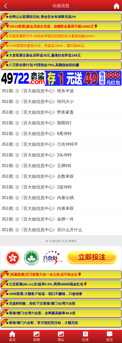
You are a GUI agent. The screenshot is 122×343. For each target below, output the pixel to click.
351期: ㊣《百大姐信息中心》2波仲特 (37, 187)
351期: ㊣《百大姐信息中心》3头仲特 (37, 155)
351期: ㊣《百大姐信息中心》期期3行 (37, 123)
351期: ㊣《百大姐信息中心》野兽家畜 (38, 112)
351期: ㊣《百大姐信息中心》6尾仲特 (37, 133)
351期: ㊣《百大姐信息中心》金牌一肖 (38, 219)
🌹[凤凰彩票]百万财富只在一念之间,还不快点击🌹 (43, 275)
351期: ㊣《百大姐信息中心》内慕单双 (38, 208)
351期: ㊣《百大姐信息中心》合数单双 (38, 176)
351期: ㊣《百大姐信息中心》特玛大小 (38, 101)
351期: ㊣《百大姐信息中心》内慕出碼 (38, 197)
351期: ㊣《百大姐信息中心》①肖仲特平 (40, 144)
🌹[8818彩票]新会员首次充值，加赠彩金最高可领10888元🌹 (51, 26)
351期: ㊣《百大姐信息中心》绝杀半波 (38, 91)
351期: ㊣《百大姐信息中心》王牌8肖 (37, 165)
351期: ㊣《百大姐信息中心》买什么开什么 (42, 230)
